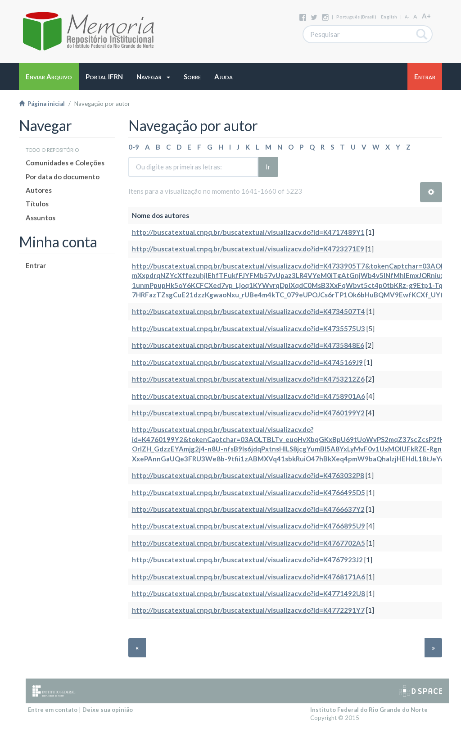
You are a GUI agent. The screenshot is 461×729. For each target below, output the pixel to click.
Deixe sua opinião (107, 709)
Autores (39, 190)
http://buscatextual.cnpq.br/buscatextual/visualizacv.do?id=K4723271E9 (248, 249)
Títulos (37, 204)
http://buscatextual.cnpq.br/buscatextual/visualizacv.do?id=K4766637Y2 (248, 509)
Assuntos (40, 218)
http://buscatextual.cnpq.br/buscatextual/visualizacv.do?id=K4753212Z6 (248, 379)
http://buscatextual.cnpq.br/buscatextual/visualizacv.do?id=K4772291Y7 (248, 610)
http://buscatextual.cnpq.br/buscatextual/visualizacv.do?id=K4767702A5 (248, 543)
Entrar (36, 265)
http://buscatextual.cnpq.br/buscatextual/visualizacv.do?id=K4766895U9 (248, 526)
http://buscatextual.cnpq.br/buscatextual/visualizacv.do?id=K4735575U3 (248, 328)
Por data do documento (62, 177)
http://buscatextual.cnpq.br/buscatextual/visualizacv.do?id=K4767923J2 (247, 560)
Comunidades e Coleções (65, 163)
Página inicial (42, 103)
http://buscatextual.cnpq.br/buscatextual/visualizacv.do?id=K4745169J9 (247, 362)
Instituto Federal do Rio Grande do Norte (369, 709)
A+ (426, 16)
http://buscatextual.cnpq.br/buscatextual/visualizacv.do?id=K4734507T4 (248, 311)
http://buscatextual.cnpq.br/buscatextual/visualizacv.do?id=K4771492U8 (248, 593)
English (389, 16)
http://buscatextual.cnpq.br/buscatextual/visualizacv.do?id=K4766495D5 (248, 492)
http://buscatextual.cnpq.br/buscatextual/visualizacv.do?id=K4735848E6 (248, 345)
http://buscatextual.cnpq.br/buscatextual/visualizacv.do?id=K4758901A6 (248, 396)
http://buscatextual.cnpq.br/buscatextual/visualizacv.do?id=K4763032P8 (248, 475)
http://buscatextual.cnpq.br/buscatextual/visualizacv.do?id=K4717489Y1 (248, 232)
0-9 (133, 147)
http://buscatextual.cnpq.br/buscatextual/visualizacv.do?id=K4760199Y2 (248, 413)
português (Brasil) (356, 16)
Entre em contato (52, 709)
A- (407, 16)
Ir (268, 167)
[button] (153, 76)
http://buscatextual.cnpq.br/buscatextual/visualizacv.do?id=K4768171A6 (248, 577)
